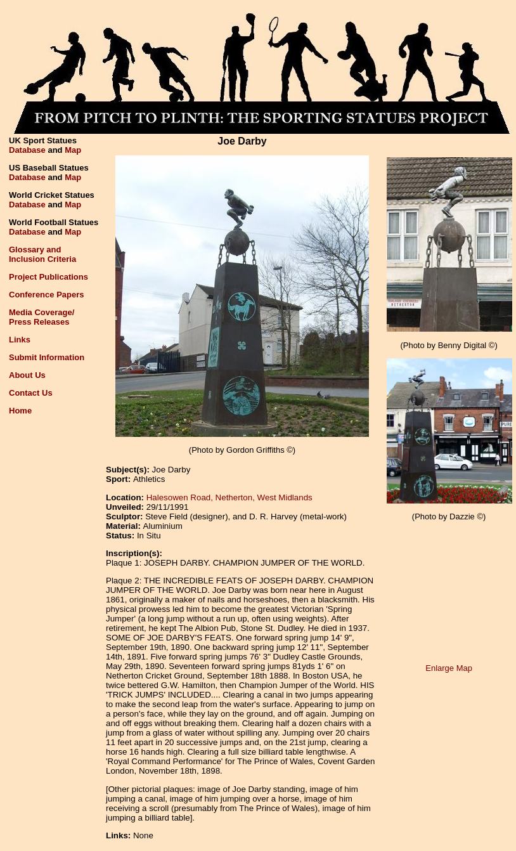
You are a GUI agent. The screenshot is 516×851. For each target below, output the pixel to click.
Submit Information (46, 357)
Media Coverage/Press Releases (41, 317)
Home (20, 410)
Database (27, 150)
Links (19, 339)
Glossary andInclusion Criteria (42, 254)
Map (73, 150)
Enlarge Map (448, 668)
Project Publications (48, 277)
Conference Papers (46, 294)
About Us (27, 375)
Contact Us (31, 393)
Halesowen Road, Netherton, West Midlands (229, 497)
